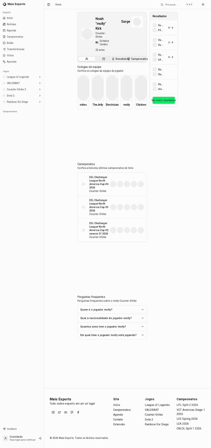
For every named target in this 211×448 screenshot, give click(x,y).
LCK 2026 (183, 423)
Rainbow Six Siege (157, 424)
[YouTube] (65, 412)
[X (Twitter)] (59, 412)
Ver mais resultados (164, 100)
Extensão (119, 424)
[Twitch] (71, 412)
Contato (118, 419)
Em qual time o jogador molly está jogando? (112, 335)
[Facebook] (78, 412)
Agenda (118, 414)
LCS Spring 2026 (187, 418)
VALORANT (152, 409)
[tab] (86, 59)
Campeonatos (122, 409)
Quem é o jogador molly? (112, 309)
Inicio (58, 4)
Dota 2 (149, 419)
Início (116, 405)
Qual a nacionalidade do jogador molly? (112, 318)
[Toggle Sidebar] (44, 224)
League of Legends (157, 405)
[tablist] (112, 59)
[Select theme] (203, 4)
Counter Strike (154, 414)
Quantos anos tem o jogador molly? (112, 326)
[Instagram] (53, 412)
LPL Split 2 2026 (187, 405)
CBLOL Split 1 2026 (189, 428)
